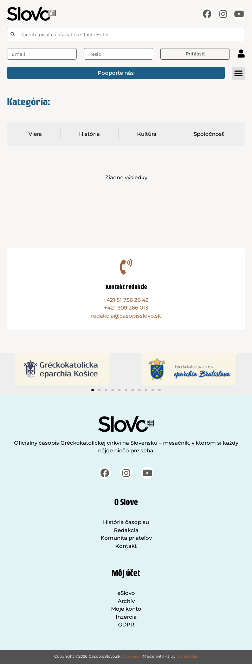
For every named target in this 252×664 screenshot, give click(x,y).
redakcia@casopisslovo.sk (126, 315)
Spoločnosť (209, 134)
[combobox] (126, 34)
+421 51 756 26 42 (126, 300)
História (89, 134)
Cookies (132, 656)
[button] (238, 73)
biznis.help (187, 656)
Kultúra (146, 134)
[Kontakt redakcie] (126, 267)
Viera (35, 134)
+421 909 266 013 (126, 307)
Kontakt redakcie (126, 286)
